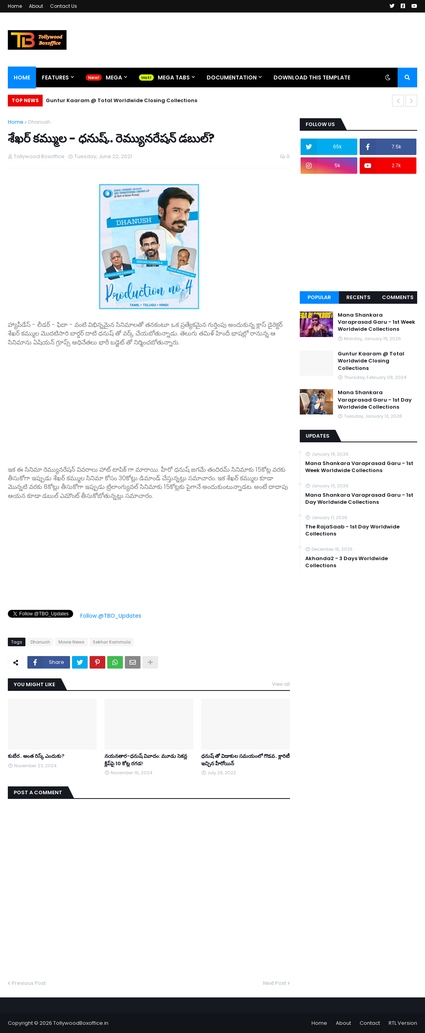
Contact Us (63, 6)
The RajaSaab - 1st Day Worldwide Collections (352, 530)
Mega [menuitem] (114, 77)
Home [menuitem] (22, 77)
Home (15, 6)
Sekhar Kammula (112, 642)
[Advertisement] (149, 401)
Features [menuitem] (55, 77)
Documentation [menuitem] (232, 77)
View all (281, 684)
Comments (398, 297)
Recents (358, 297)
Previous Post (29, 983)
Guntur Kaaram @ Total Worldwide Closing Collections (121, 100)
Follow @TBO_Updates (110, 616)
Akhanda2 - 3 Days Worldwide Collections (346, 562)
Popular (319, 297)
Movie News (71, 642)
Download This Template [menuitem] (312, 77)
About (36, 6)
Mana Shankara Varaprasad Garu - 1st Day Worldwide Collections (375, 399)
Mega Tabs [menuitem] (174, 77)
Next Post (274, 983)
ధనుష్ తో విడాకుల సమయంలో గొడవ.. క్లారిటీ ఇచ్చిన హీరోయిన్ (245, 760)
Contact (370, 1023)
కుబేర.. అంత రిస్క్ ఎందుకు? (36, 756)
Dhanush (39, 122)
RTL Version (403, 1023)
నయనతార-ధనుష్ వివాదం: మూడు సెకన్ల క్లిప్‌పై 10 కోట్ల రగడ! (145, 760)
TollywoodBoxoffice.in (80, 1023)
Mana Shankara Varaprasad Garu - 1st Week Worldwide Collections (376, 322)
